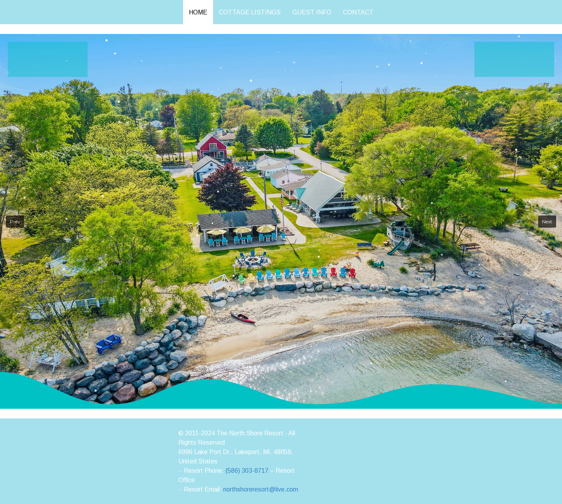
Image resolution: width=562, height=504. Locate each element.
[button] (15, 221)
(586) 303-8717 (247, 470)
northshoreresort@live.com (260, 489)
